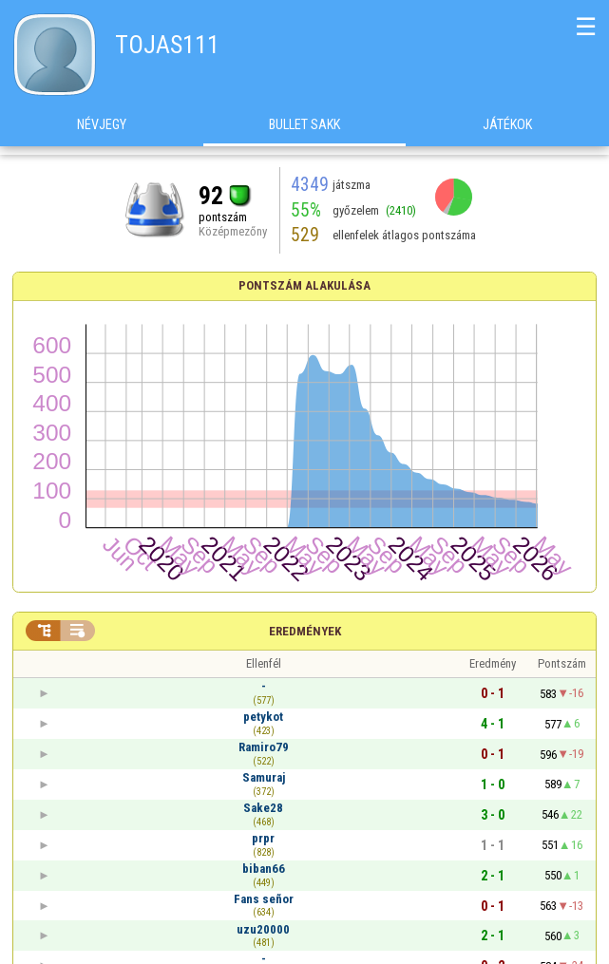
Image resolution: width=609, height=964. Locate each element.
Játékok (507, 132)
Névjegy (101, 132)
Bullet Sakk (304, 132)
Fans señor (264, 899)
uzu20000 (263, 929)
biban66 (263, 868)
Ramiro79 (263, 747)
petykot (263, 716)
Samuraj (263, 777)
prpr (263, 838)
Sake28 (263, 808)
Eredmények (305, 631)
